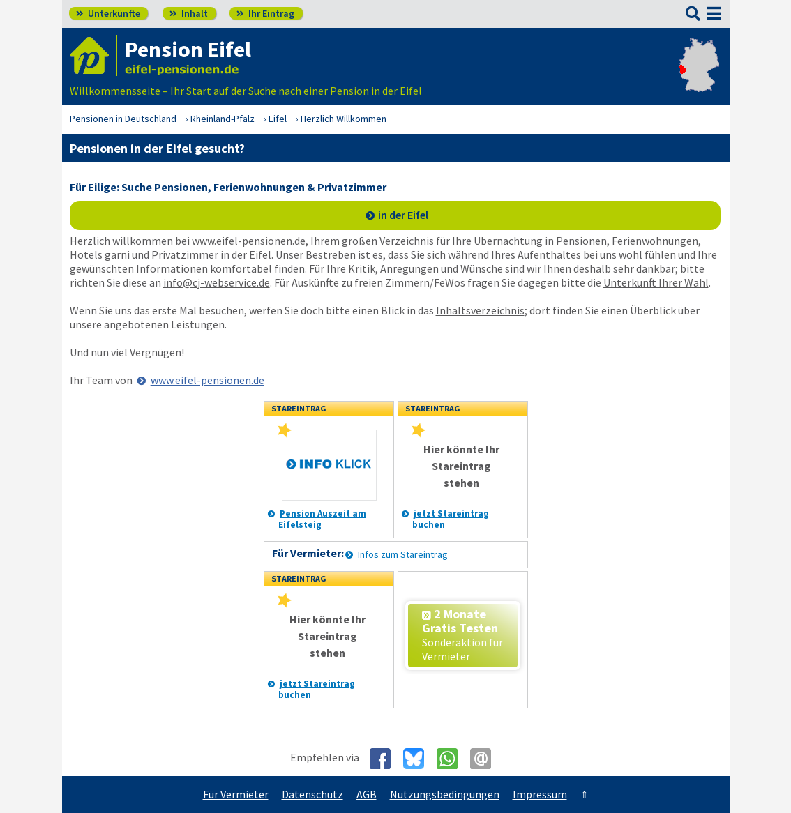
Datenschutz (312, 794)
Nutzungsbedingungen (444, 794)
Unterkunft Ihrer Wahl (656, 282)
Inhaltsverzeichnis (480, 310)
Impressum (540, 794)
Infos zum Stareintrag (403, 554)
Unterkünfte (108, 13)
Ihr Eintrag (265, 13)
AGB (366, 794)
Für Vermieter (236, 794)
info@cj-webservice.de (216, 282)
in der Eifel (403, 215)
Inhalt (189, 13)
